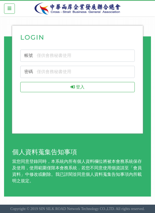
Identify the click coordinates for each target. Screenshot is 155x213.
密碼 (28, 71)
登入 (77, 87)
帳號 (28, 55)
